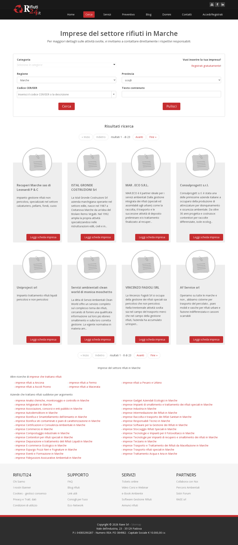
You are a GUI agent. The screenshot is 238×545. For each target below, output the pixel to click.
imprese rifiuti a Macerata (84, 386)
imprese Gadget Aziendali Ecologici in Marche (150, 400)
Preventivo (128, 14)
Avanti (139, 137)
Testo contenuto (133, 88)
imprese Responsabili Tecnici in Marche (146, 421)
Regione (22, 73)
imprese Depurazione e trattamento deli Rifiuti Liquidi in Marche (54, 441)
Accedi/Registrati (213, 14)
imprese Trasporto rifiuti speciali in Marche (148, 449)
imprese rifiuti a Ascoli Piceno (33, 386)
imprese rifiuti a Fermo (83, 382)
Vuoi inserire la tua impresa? (202, 59)
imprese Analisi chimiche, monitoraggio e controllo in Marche (52, 400)
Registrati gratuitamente (206, 65)
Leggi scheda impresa (43, 237)
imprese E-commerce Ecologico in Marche (41, 445)
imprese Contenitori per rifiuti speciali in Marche (44, 437)
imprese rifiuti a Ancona (30, 382)
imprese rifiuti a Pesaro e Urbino (142, 382)
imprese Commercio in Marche (34, 429)
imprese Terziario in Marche (140, 441)
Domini (166, 14)
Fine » (152, 137)
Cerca (89, 14)
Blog (148, 14)
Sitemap (136, 524)
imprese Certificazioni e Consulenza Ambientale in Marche (50, 425)
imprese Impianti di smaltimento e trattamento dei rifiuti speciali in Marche (168, 404)
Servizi (107, 14)
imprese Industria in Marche (139, 408)
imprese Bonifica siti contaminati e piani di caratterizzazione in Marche (58, 421)
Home (71, 14)
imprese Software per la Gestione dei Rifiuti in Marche (155, 425)
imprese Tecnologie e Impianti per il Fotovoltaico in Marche (158, 433)
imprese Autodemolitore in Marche (37, 412)
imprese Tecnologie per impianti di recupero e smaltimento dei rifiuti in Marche (170, 437)
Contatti (187, 14)
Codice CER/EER (27, 88)
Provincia (128, 73)
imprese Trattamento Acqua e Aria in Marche (150, 453)
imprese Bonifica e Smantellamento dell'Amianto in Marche (51, 417)
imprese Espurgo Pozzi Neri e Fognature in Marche (46, 449)
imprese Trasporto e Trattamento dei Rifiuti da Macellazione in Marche (165, 445)
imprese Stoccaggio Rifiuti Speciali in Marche (149, 429)
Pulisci (171, 106)
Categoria (23, 59)
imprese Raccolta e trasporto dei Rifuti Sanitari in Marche (157, 417)
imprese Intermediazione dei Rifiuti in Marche (150, 412)
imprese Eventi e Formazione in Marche (39, 453)
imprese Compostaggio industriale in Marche (43, 433)
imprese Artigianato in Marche (34, 404)
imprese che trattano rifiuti (46, 376)
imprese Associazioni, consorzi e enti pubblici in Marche (49, 408)
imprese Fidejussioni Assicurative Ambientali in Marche (48, 457)
